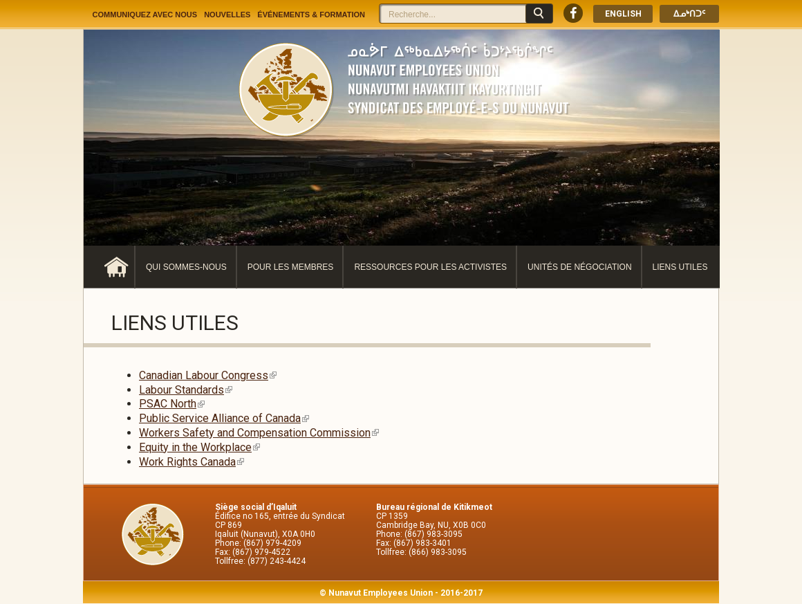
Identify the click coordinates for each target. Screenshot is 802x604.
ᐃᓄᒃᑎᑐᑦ (689, 14)
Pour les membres (291, 267)
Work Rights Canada (191, 461)
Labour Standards (185, 389)
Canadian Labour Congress (208, 375)
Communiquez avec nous (145, 14)
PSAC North (172, 403)
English (623, 14)
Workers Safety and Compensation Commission (259, 432)
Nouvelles (227, 14)
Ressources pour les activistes (430, 267)
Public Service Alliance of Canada (224, 418)
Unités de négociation (579, 267)
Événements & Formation (311, 14)
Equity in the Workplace (199, 447)
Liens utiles (680, 267)
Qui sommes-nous (186, 267)
